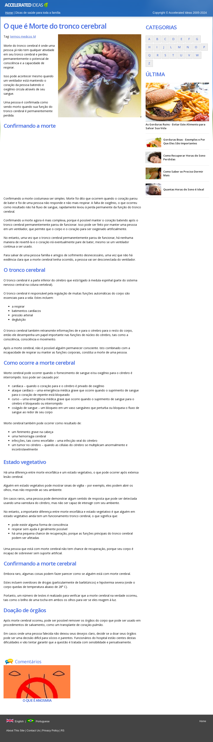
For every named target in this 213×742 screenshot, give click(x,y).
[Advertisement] (72, 163)
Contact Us (33, 730)
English (19, 721)
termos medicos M (23, 36)
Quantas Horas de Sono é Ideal (183, 189)
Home (9, 12)
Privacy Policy (50, 730)
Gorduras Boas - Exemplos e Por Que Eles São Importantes (184, 141)
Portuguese (43, 721)
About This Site (15, 730)
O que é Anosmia (37, 700)
